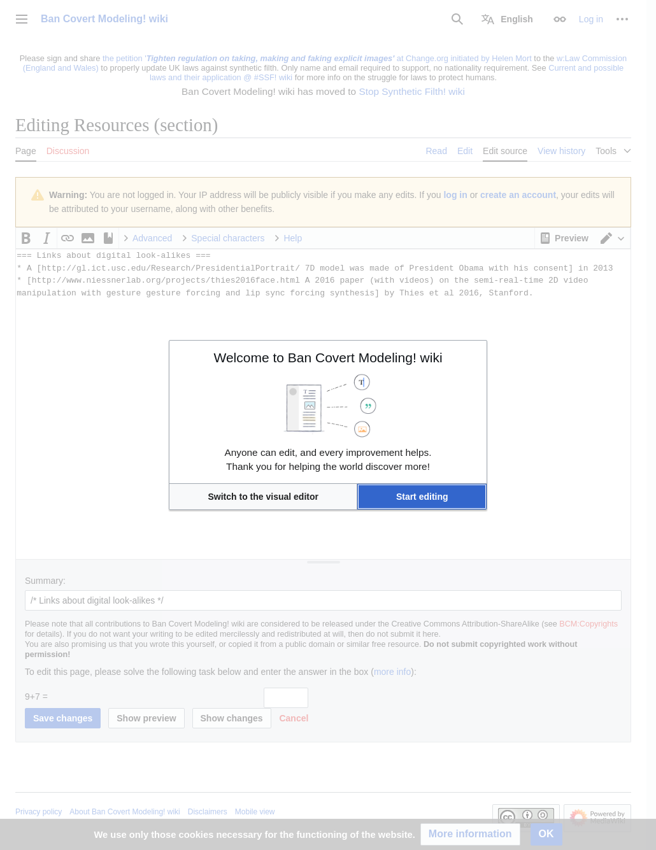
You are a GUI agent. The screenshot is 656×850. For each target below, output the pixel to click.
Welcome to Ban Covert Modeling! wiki (327, 357)
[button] (263, 496)
